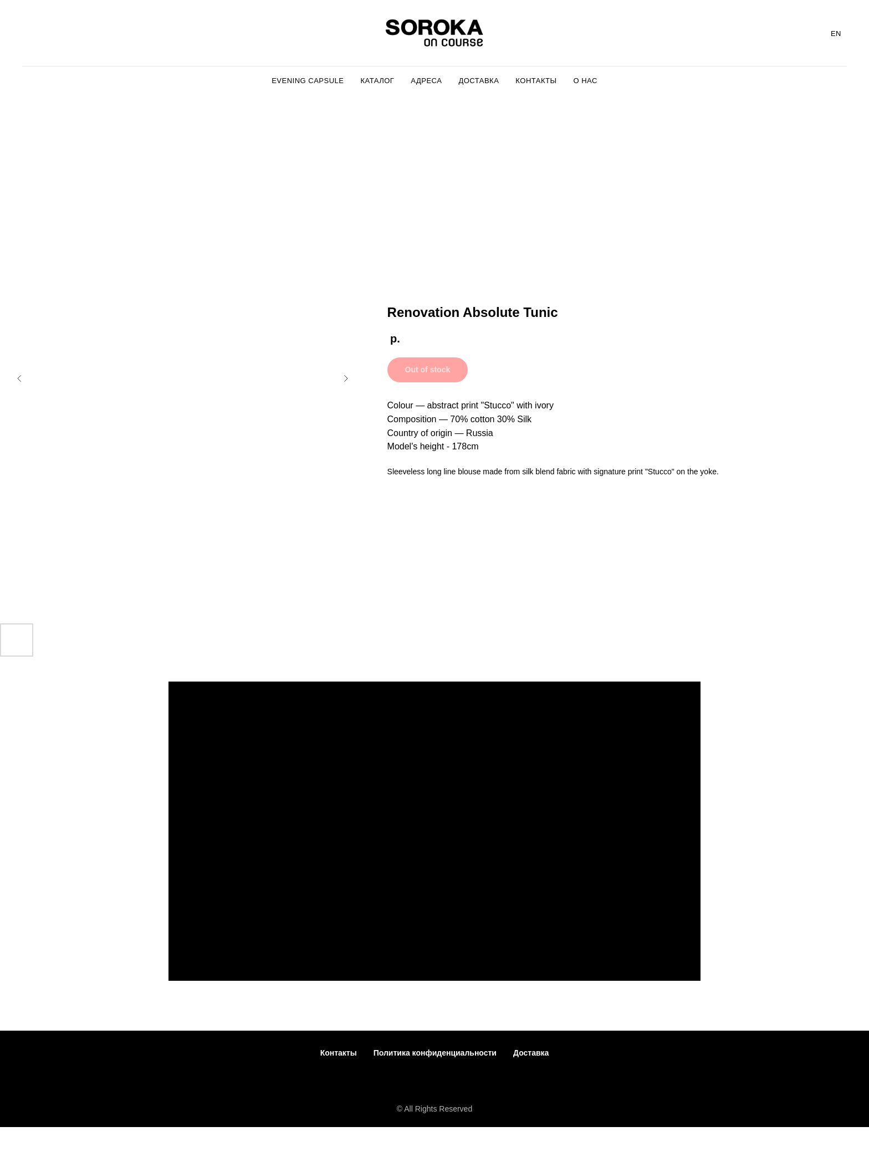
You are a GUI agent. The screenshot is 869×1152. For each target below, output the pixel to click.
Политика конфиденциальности (435, 1052)
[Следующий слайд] (346, 378)
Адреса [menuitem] (426, 80)
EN (836, 33)
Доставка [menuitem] (478, 80)
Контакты (338, 1052)
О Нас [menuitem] (585, 80)
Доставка (531, 1052)
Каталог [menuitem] (377, 80)
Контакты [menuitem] (535, 80)
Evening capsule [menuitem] (308, 80)
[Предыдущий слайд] (19, 378)
